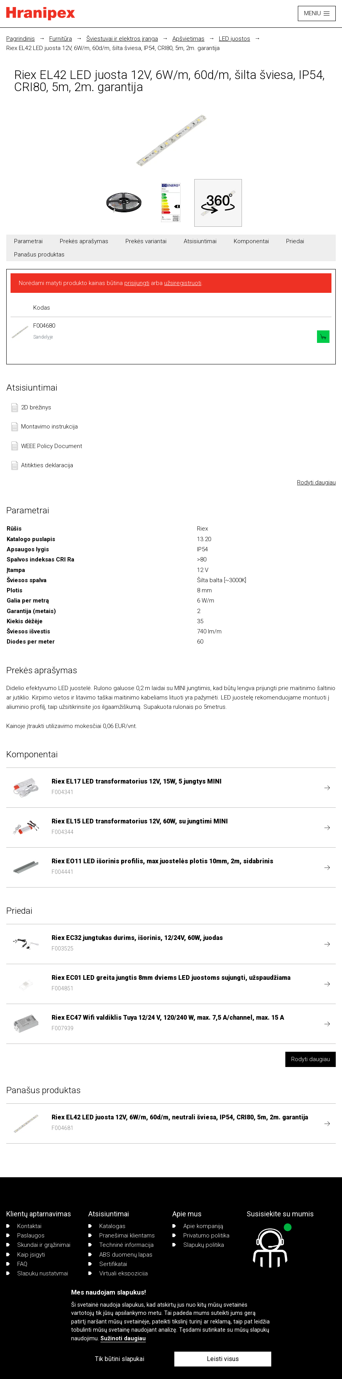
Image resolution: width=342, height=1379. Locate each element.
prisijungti (136, 283)
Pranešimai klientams (121, 1235)
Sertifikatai (107, 1264)
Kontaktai (23, 1226)
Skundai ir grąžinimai (38, 1244)
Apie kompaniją (197, 1226)
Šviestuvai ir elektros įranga (122, 38)
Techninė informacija (121, 1244)
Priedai (295, 241)
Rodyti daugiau (316, 482)
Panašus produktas (39, 254)
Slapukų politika (198, 1244)
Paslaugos (25, 1235)
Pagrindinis (20, 38)
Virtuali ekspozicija (118, 1273)
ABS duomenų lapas (120, 1254)
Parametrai (28, 241)
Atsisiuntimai (200, 241)
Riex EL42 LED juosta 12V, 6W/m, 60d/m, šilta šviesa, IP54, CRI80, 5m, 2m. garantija (113, 48)
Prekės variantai (146, 241)
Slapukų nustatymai (37, 1273)
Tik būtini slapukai (119, 1359)
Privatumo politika (200, 1235)
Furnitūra (60, 38)
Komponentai (251, 241)
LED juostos (234, 38)
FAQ (16, 1264)
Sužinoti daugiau (123, 1338)
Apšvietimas (188, 38)
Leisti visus (223, 1359)
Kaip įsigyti (25, 1254)
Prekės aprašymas (84, 241)
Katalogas (106, 1226)
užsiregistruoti (182, 283)
